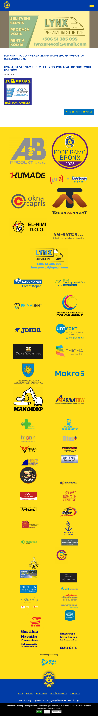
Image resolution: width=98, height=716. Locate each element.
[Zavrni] (95, 709)
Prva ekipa (41, 693)
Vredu (39, 712)
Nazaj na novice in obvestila (79, 112)
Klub (20, 693)
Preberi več (56, 712)
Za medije (75, 693)
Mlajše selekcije (58, 693)
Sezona (29, 693)
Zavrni (47, 712)
